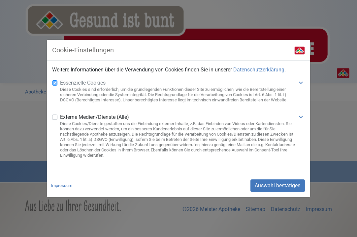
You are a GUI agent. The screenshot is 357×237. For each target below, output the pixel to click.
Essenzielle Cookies (83, 83)
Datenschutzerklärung (258, 69)
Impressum (61, 185)
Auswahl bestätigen (278, 185)
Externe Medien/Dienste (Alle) (94, 117)
